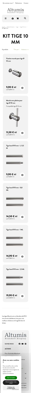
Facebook (19, 344)
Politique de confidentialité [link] (11, 388)
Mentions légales (22, 385)
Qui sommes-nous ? (8, 3)
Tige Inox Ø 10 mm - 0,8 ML (14, 188)
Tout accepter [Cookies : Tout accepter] (11, 377)
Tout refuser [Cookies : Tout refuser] (15, 389)
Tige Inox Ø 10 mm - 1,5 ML (15, 269)
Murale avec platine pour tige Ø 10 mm (14, 101)
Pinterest (25, 344)
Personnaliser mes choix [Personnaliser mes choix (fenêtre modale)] (11, 382)
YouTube (22, 344)
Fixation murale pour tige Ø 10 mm (15, 59)
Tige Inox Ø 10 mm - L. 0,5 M (15, 146)
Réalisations (18, 3)
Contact (26, 3)
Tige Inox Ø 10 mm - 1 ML (14, 229)
